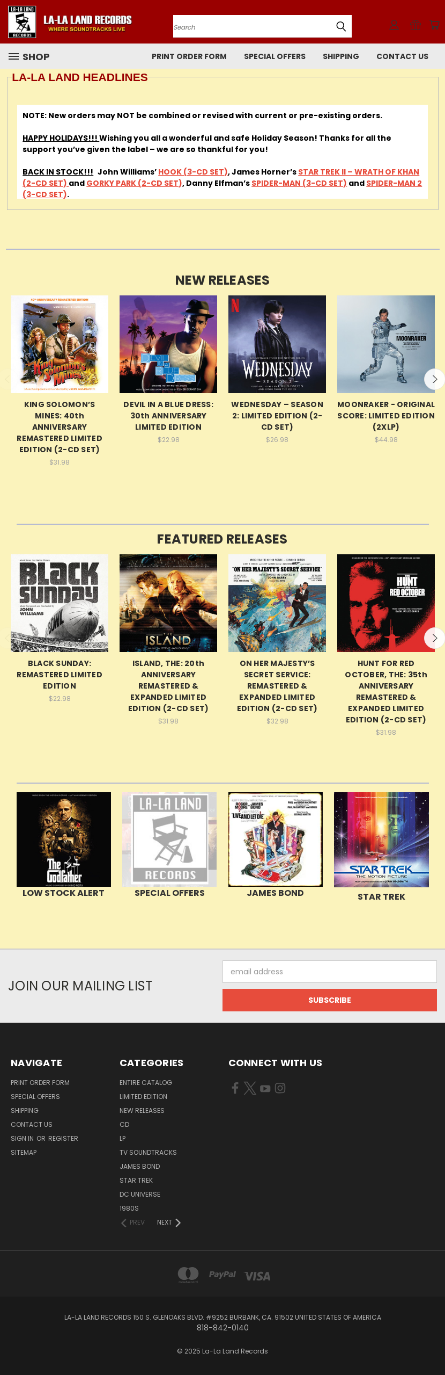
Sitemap (23, 1152)
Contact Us (402, 56)
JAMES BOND (140, 1166)
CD (124, 1124)
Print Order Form (189, 56)
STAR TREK (136, 1180)
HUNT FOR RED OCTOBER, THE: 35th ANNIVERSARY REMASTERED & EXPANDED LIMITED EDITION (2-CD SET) (386, 691)
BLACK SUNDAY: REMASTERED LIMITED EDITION (59, 674)
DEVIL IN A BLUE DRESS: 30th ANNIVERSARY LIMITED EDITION (168, 415)
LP (122, 1138)
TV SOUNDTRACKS (148, 1152)
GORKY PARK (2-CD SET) (134, 183)
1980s (129, 1208)
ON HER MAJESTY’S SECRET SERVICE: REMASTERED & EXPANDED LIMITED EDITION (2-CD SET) (277, 686)
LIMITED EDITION (143, 1096)
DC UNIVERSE (140, 1194)
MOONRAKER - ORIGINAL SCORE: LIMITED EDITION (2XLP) (386, 415)
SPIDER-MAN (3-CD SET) (299, 183)
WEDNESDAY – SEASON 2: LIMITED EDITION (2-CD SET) (277, 415)
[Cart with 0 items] (434, 24)
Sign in (23, 1138)
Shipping (341, 56)
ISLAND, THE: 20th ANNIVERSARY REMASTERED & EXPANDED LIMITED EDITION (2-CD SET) (168, 686)
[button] (64, 839)
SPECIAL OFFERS (275, 56)
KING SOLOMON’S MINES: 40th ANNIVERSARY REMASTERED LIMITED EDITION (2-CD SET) (59, 427)
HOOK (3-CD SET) (193, 172)
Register (63, 1138)
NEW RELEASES (142, 1110)
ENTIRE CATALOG (146, 1082)
